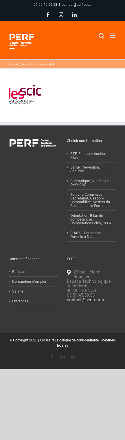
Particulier (20, 271)
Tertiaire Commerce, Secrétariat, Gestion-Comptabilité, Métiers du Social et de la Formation (90, 200)
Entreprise (20, 301)
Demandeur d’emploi (29, 281)
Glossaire (47, 340)
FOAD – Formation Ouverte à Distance (86, 235)
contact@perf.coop (76, 5)
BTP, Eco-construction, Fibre (88, 155)
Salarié (17, 291)
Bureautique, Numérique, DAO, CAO (90, 182)
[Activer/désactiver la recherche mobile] (101, 36)
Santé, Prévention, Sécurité (85, 169)
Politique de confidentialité (78, 340)
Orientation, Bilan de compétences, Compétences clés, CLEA (90, 219)
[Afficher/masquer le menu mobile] (113, 36)
